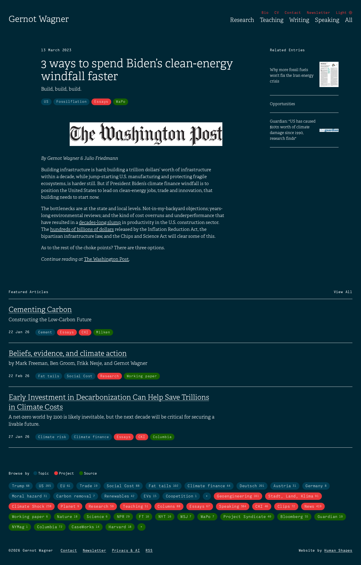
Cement (45, 332)
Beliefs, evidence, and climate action (68, 353)
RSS (149, 550)
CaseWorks (85, 527)
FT (144, 516)
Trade (88, 486)
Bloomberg (294, 516)
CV (276, 13)
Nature (67, 516)
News (312, 506)
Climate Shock (32, 506)
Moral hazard (29, 496)
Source (90, 473)
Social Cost (80, 376)
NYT (164, 516)
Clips (286, 506)
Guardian (330, 516)
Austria (284, 486)
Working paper (142, 376)
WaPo (120, 102)
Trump (21, 486)
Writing (299, 20)
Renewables (119, 496)
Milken (103, 332)
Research (242, 20)
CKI (85, 332)
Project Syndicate (247, 516)
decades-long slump (100, 222)
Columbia (162, 437)
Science (97, 516)
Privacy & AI (126, 550)
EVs (150, 496)
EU (65, 486)
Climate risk (52, 437)
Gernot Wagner (39, 19)
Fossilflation (71, 102)
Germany (315, 486)
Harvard (120, 527)
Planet (70, 506)
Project (66, 473)
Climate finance (91, 437)
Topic (43, 473)
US (46, 102)
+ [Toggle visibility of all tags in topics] (207, 496)
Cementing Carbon (40, 309)
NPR (123, 516)
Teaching (271, 20)
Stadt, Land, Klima (293, 496)
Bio (265, 13)
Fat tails (48, 376)
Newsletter (318, 13)
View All (343, 292)
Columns (168, 506)
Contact (293, 13)
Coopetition (181, 496)
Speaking (327, 20)
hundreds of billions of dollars (82, 229)
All (348, 20)
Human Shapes (338, 550)
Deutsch (252, 486)
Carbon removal (75, 496)
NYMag (20, 527)
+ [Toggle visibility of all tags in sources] (141, 527)
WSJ (185, 516)
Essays (101, 102)
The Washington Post (106, 259)
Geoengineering (238, 496)
